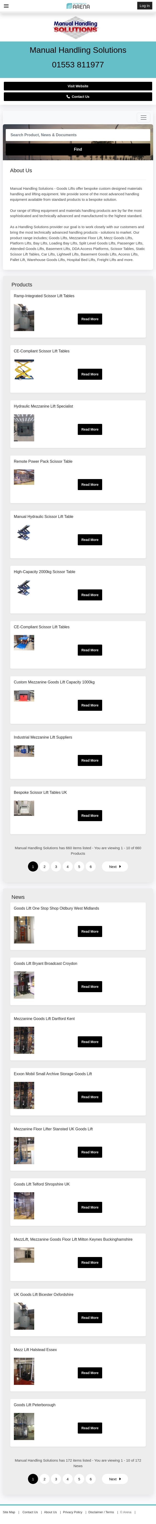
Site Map (9, 1512)
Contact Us (78, 97)
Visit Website (78, 86)
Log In (145, 6)
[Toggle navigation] (143, 117)
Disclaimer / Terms (101, 1512)
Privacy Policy (72, 1512)
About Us (50, 1512)
